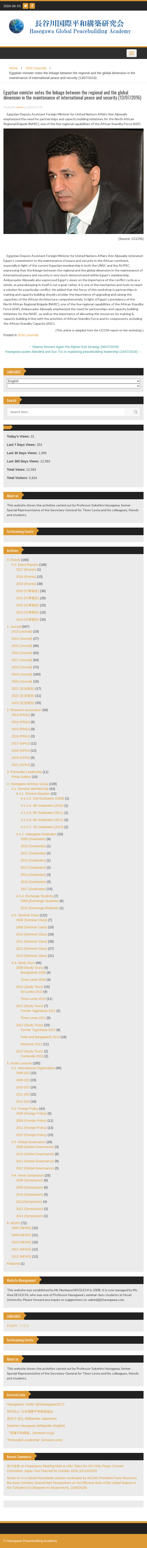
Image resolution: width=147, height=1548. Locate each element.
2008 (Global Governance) (35, 1147)
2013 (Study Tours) (29, 1051)
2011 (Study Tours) (29, 1006)
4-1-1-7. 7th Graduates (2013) (42, 827)
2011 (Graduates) (33, 853)
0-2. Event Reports (24, 565)
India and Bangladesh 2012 (40, 1037)
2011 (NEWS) (21, 1249)
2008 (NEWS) (21, 1228)
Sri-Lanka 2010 (31, 991)
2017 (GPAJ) (20, 743)
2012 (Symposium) (29, 1209)
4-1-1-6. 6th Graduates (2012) (42, 820)
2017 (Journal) (21, 660)
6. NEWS (13, 1223)
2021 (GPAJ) (20, 765)
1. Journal (14, 626)
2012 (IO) (23, 1101)
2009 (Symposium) (29, 1187)
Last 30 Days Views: (22, 453)
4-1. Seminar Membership (29, 789)
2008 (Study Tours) (29, 968)
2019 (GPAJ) (20, 757)
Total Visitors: (18, 478)
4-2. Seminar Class (25, 915)
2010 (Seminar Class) (31, 934)
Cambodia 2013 (32, 1056)
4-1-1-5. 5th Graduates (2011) (42, 813)
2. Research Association (24, 710)
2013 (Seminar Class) (31, 956)
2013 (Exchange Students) (40, 908)
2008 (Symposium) (29, 1180)
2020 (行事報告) (27, 591)
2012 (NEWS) (21, 1256)
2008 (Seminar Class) (31, 920)
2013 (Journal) (21, 631)
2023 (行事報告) (27, 612)
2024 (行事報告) (27, 619)
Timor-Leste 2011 (33, 1018)
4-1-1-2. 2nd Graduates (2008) (42, 798)
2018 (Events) (26, 576)
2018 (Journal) (21, 667)
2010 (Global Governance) (35, 1154)
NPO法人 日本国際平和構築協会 (30, 1411)
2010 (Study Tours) (29, 987)
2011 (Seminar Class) (31, 941)
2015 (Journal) (21, 646)
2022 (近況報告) (22, 696)
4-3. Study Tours (23, 963)
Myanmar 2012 (31, 1044)
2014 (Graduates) (33, 874)
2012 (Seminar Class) (31, 948)
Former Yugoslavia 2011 (38, 1011)
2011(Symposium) (29, 1201)
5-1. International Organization (33, 1068)
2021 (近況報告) (22, 688)
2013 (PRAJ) (20, 715)
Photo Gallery (21, 777)
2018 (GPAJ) (20, 750)
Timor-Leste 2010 (33, 999)
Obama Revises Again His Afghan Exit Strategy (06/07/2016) (73, 347)
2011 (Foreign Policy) (31, 1128)
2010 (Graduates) (33, 846)
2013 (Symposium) (29, 1216)
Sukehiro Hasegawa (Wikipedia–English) (36, 1426)
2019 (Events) (26, 584)
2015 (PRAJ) (20, 729)
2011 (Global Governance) (35, 1161)
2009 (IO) (23, 1080)
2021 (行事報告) (27, 598)
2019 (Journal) (21, 674)
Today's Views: (19, 436)
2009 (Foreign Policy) (31, 1120)
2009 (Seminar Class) (31, 927)
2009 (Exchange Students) (40, 901)
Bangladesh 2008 (33, 972)
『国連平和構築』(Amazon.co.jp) (30, 1433)
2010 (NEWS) (21, 1242)
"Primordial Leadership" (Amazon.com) (34, 1440)
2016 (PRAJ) (20, 736)
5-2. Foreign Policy (24, 1108)
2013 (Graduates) (33, 867)
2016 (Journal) (35, 68)
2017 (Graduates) (33, 889)
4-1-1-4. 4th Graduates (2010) (42, 805)
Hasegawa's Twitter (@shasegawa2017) (35, 1404)
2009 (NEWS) (21, 1235)
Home (13, 68)
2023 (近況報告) (22, 703)
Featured (13, 1263)
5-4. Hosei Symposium (27, 1175)
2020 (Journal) (21, 681)
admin (19, 107)
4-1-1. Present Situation (33, 793)
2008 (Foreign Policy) (31, 1113)
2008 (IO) (23, 1073)
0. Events (13, 560)
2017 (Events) (26, 569)
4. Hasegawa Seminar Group (27, 784)
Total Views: (16, 469)
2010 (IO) (23, 1087)
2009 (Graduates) (33, 839)
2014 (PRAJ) (20, 722)
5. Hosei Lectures (19, 1063)
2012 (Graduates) (33, 860)
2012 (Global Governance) (35, 1168)
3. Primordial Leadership (24, 772)
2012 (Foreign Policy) (31, 1135)
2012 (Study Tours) (29, 1025)
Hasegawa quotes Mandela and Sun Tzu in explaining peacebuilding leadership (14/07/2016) (73, 351)
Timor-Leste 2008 (33, 979)
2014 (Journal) (21, 638)
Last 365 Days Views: (23, 461)
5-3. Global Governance (28, 1142)
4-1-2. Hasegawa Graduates (36, 834)
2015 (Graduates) (33, 882)
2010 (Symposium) (29, 1194)
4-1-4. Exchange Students (34, 896)
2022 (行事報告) (27, 605)
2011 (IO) (23, 1094)
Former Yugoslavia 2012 (38, 1030)
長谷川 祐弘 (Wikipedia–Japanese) (32, 1418)
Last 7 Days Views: (22, 445)
